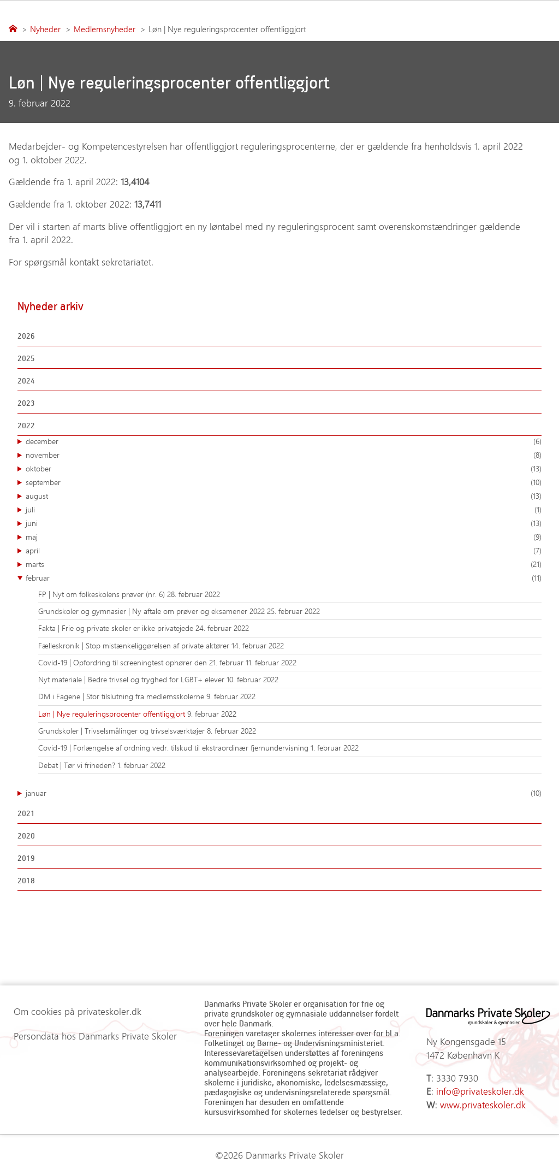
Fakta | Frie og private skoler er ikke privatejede (116, 628)
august (284, 496)
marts (284, 564)
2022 (26, 425)
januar (284, 793)
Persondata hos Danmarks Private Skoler (95, 1036)
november (284, 455)
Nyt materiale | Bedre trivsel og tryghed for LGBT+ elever (132, 679)
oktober (284, 468)
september (284, 482)
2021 (26, 813)
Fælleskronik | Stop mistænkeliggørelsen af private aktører (134, 645)
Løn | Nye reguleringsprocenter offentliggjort (112, 713)
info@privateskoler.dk (480, 1091)
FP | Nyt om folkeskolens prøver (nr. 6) (102, 594)
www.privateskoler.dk (483, 1105)
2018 (26, 880)
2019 (26, 858)
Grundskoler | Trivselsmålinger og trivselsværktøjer (122, 730)
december (284, 441)
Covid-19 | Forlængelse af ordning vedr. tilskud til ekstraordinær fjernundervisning (174, 747)
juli (284, 509)
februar (284, 577)
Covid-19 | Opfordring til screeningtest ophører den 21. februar (142, 662)
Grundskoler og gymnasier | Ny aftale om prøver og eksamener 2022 (152, 611)
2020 (26, 835)
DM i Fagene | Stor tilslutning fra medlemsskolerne (122, 696)
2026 (26, 335)
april (284, 550)
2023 (26, 403)
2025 (26, 358)
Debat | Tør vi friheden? (77, 765)
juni (284, 523)
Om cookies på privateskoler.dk (77, 1011)
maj (284, 537)
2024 (26, 380)
